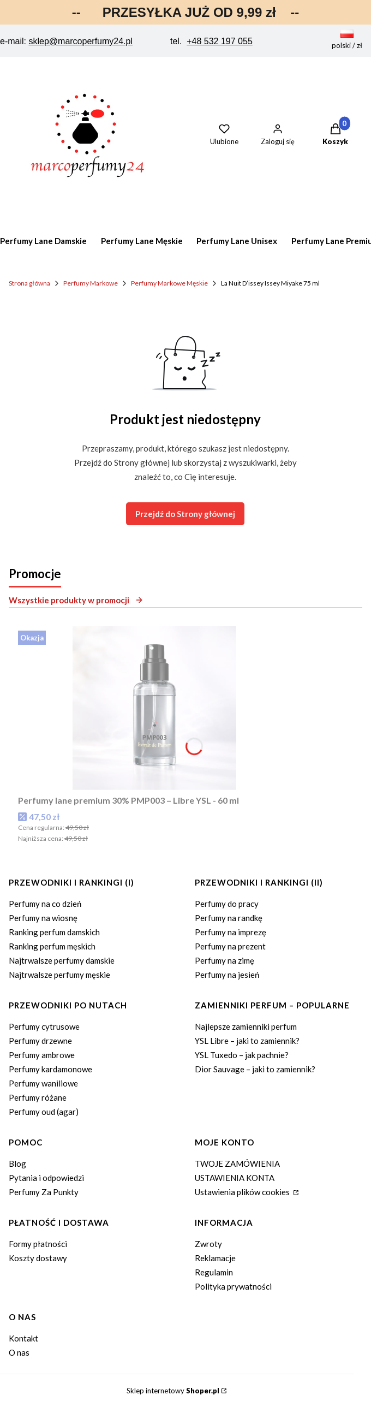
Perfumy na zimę (224, 960)
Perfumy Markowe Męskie (169, 283)
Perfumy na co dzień (45, 904)
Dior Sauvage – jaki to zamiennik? (255, 1069)
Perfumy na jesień (227, 974)
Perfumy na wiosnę (43, 918)
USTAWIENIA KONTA (234, 1178)
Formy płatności (38, 1244)
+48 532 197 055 (220, 41)
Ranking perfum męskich (52, 946)
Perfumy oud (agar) (44, 1112)
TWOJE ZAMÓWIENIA (237, 1163)
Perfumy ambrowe (42, 1055)
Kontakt (23, 1338)
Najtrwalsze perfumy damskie (62, 960)
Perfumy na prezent (230, 946)
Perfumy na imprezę (230, 932)
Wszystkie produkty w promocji (76, 600)
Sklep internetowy (173, 1390)
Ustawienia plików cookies (243, 1192)
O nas (19, 1352)
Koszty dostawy (38, 1258)
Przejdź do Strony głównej (185, 514)
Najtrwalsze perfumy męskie (59, 974)
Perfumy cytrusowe (44, 1026)
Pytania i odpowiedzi (46, 1178)
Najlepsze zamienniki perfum (246, 1026)
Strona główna (29, 283)
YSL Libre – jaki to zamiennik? (247, 1041)
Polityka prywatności (233, 1286)
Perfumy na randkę (228, 918)
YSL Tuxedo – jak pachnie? (242, 1055)
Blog (17, 1163)
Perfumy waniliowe (43, 1083)
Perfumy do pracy (227, 904)
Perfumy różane (38, 1097)
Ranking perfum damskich (54, 932)
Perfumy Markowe (90, 283)
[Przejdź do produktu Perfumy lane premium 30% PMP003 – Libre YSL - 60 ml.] (154, 708)
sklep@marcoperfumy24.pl (80, 41)
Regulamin (214, 1272)
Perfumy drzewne (40, 1041)
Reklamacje (215, 1258)
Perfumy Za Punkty (44, 1192)
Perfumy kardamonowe (50, 1069)
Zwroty (208, 1244)
